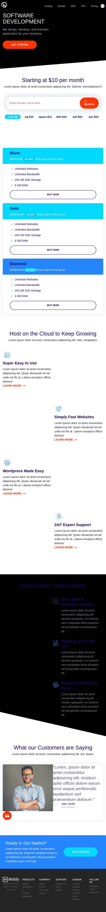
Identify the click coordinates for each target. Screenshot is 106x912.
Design (25, 884)
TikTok (92, 889)
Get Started (19, 44)
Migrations (27, 896)
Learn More (12, 385)
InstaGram (94, 892)
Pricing (94, 6)
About (41, 884)
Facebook (93, 886)
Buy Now (53, 194)
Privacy (42, 887)
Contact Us (61, 884)
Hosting (48, 6)
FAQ (58, 887)
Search (89, 103)
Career (59, 890)
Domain (61, 6)
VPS (83, 6)
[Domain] (43, 103)
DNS (73, 6)
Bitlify (4, 6)
